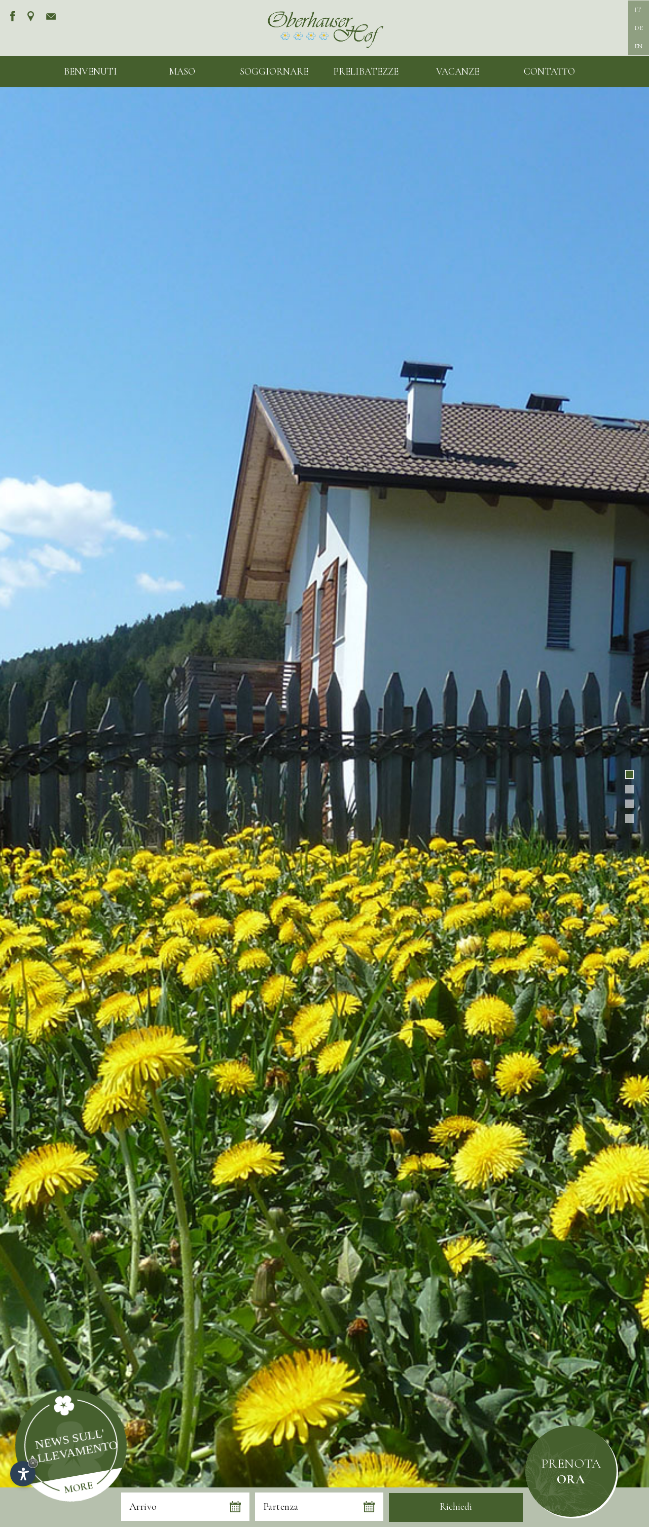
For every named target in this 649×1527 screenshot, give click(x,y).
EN (638, 46)
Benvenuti (90, 71)
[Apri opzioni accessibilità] (22, 1473)
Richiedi (456, 1507)
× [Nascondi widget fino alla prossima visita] (33, 1463)
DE (638, 28)
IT (637, 10)
